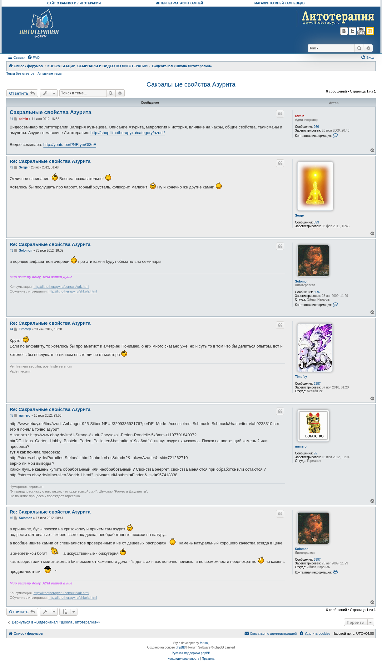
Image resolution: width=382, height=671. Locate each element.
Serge (299, 215)
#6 (11, 518)
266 (316, 126)
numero (301, 446)
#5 (11, 415)
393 (316, 222)
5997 (317, 292)
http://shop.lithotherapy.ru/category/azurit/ (127, 132)
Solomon (302, 281)
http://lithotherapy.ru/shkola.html (72, 291)
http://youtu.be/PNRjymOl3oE (70, 144)
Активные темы (49, 73)
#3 (11, 250)
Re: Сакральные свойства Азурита (50, 161)
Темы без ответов (20, 73)
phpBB (180, 647)
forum (204, 643)
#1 (11, 119)
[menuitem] (33, 57)
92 (315, 453)
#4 (11, 329)
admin (299, 116)
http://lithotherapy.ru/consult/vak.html (61, 286)
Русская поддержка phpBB (191, 653)
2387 (317, 383)
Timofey (301, 376)
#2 (11, 167)
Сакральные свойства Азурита (190, 84)
